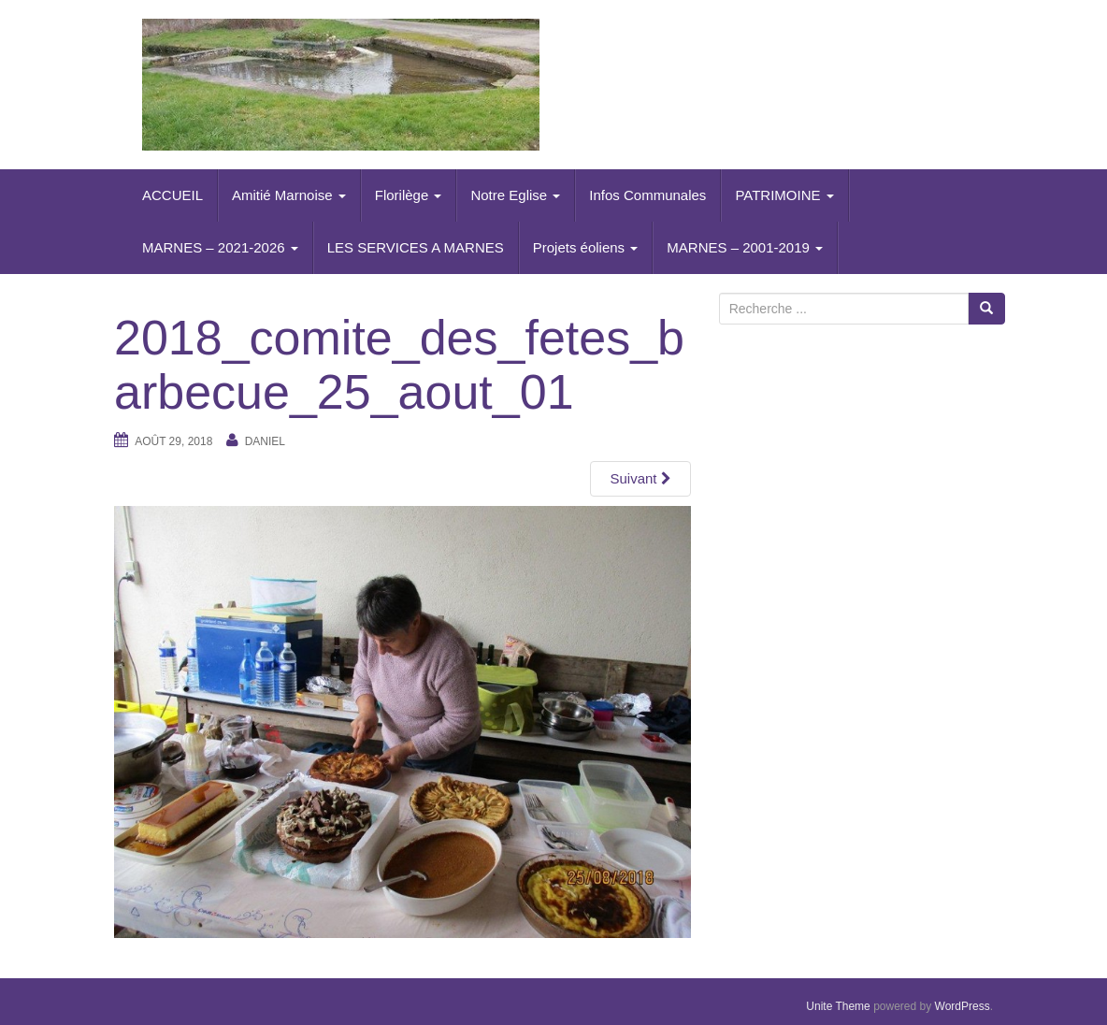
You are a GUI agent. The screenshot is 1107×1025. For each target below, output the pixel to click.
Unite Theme (838, 1006)
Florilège (408, 195)
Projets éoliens (586, 247)
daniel (265, 441)
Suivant (640, 478)
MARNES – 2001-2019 (745, 247)
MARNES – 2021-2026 (220, 247)
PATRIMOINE (784, 195)
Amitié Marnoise (289, 195)
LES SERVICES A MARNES (415, 247)
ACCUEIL (172, 195)
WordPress (962, 1006)
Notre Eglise (515, 195)
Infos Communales (647, 195)
